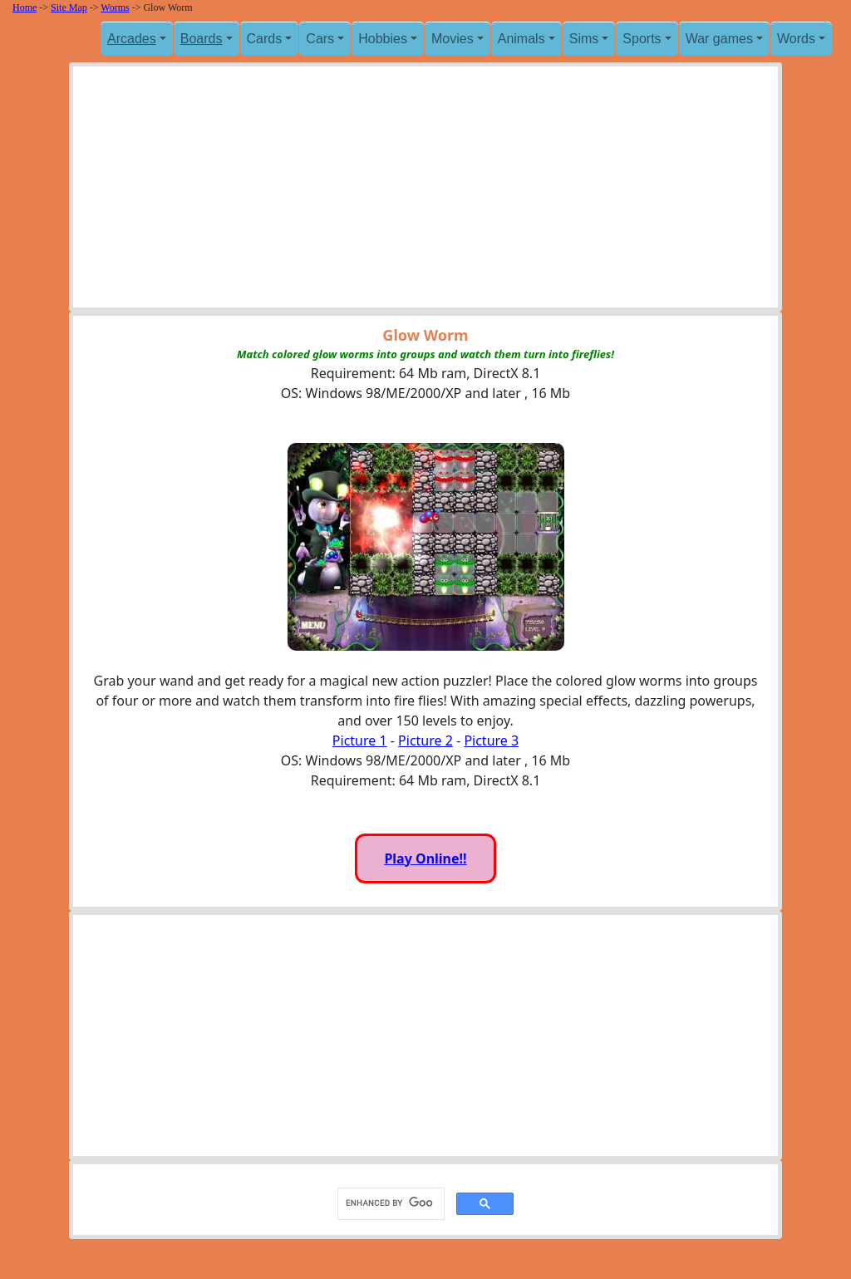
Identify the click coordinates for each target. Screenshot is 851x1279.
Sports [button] (641, 39)
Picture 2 (425, 740)
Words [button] (796, 39)
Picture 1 (359, 740)
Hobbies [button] (382, 39)
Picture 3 (491, 740)
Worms (115, 7)
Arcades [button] (131, 39)
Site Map (69, 7)
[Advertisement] (425, 191)
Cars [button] (320, 39)
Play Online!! (425, 858)
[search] (389, 1203)
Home (24, 7)
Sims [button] (584, 39)
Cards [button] (265, 39)
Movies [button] (452, 39)
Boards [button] (201, 39)
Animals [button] (521, 39)
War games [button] (719, 39)
